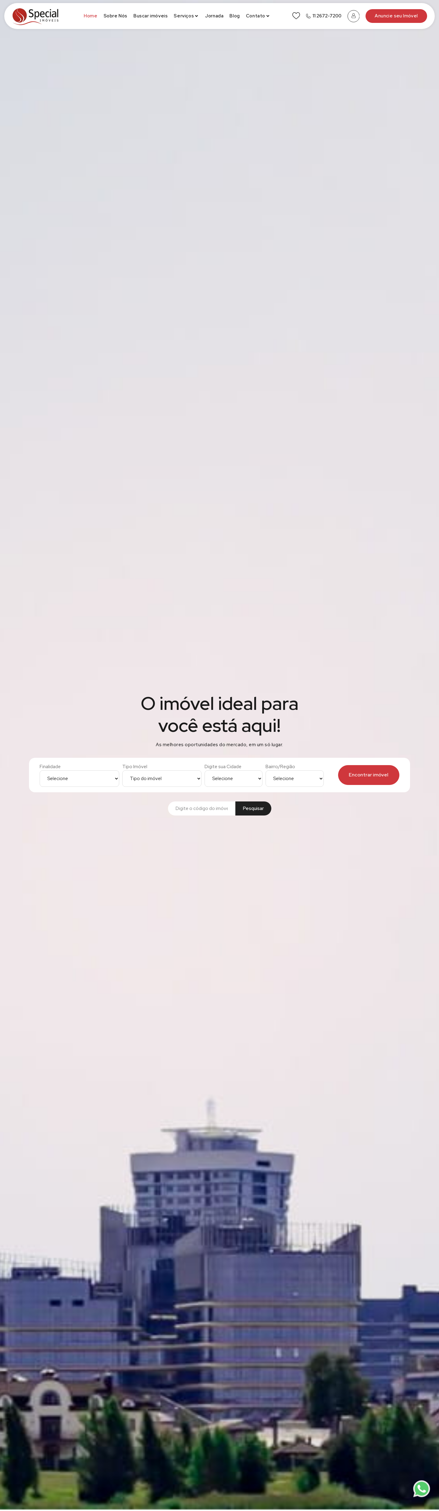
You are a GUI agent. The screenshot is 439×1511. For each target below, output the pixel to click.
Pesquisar (253, 808)
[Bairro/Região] (294, 778)
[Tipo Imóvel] (162, 778)
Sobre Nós (115, 16)
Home (90, 16)
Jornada (214, 16)
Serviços (186, 16)
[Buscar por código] (201, 808)
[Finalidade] (79, 778)
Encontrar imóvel (368, 775)
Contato (258, 16)
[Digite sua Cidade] (233, 778)
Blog (235, 16)
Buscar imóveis (151, 16)
